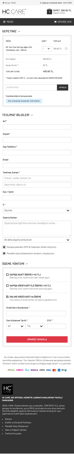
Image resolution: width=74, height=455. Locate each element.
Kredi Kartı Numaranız (18, 309)
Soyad (6, 134)
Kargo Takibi (9, 3)
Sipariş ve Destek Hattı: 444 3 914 (55, 3)
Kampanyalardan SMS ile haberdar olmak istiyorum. (30, 248)
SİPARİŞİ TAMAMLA (37, 341)
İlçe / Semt (8, 192)
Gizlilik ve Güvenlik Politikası (18, 424)
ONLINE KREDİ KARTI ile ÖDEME (37, 299)
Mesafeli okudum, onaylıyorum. (29, 254)
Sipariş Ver (62, 22)
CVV (50, 321)
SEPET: (62, 11)
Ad (5, 121)
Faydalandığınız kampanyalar (19, 96)
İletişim (8, 420)
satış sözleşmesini (24, 254)
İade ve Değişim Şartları (16, 431)
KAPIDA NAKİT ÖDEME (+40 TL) (37, 277)
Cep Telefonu (10, 147)
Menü (8, 22)
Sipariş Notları (10, 218)
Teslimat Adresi (11, 172)
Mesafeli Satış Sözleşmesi (16, 428)
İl (4, 205)
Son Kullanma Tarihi (17, 321)
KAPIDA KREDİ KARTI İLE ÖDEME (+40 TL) (37, 288)
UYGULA (62, 87)
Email (5, 160)
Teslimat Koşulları (13, 435)
